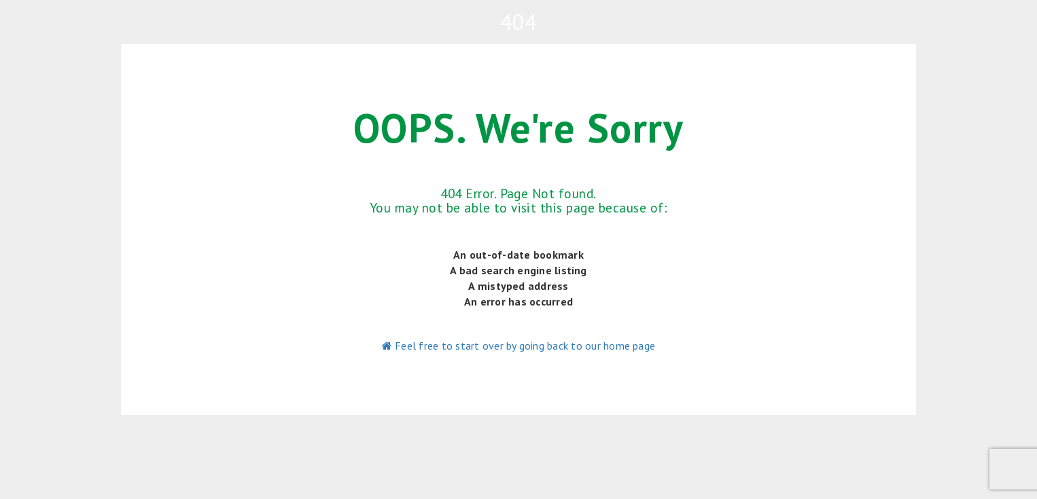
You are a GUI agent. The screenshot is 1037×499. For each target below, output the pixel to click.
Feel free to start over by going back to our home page (518, 345)
